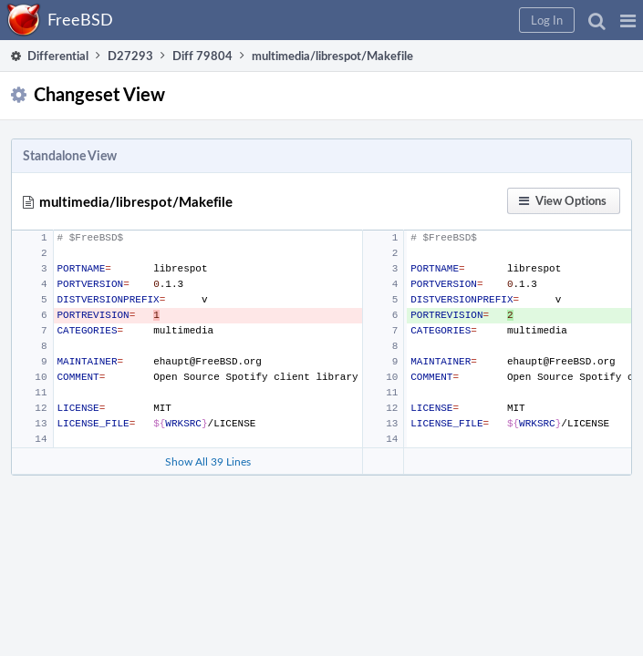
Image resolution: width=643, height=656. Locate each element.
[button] (628, 20)
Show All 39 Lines (208, 461)
